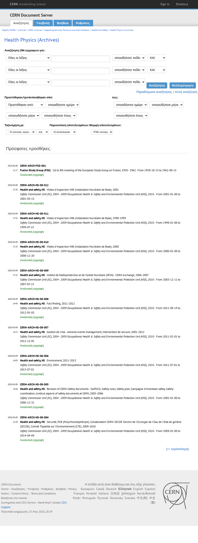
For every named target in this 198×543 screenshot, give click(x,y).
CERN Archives (35, 30)
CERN (28, 4)
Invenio (22, 498)
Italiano (104, 493)
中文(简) (142, 498)
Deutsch (111, 489)
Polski (77, 498)
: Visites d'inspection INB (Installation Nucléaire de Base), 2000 (69, 246)
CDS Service (29, 502)
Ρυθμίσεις (83, 23)
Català (100, 489)
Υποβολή (43, 23)
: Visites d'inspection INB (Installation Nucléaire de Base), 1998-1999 (73, 218)
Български (87, 489)
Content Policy (19, 493)
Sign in (165, 4)
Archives (22, 30)
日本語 (115, 493)
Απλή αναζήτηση (186, 92)
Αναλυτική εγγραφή (32, 175)
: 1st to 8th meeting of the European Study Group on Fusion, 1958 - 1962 (78, 170)
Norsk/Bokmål (146, 493)
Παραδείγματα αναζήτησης (154, 92)
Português (89, 498)
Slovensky (116, 498)
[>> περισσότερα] (177, 449)
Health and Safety (100, 30)
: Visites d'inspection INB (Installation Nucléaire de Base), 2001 (69, 189)
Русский (102, 498)
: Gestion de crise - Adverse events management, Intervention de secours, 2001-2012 (82, 332)
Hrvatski (91, 493)
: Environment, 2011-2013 (48, 360)
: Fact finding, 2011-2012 (47, 303)
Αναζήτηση (21, 23)
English (138, 489)
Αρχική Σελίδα (9, 30)
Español (150, 489)
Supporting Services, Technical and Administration (66, 30)
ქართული (128, 493)
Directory (182, 4)
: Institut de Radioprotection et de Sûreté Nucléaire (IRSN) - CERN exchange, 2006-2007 (84, 275)
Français (79, 493)
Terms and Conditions (43, 493)
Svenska (130, 498)
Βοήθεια (63, 23)
